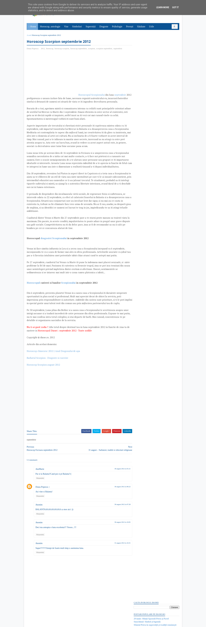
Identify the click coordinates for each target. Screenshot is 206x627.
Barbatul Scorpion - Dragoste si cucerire (48, 375)
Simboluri (77, 26)
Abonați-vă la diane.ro (141, 420)
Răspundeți (40, 495)
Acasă (29, 35)
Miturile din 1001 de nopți (145, 378)
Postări (139, 173)
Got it (175, 7)
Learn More (162, 7)
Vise (66, 26)
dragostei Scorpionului (54, 248)
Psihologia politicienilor (144, 355)
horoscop (50, 49)
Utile (151, 26)
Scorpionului (69, 296)
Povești (129, 26)
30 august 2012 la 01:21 (117, 486)
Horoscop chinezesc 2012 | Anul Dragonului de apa (53, 368)
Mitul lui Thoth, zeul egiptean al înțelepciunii (153, 400)
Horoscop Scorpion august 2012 (43, 381)
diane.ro (44, 623)
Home (33, 26)
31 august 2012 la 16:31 (117, 560)
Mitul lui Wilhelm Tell (143, 333)
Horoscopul (33, 296)
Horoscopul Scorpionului (92, 94)
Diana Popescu (42, 504)
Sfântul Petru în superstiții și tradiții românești (154, 58)
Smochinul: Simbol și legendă (146, 54)
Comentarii (141, 178)
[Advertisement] (52, 74)
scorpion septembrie (104, 49)
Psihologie (117, 26)
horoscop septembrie (79, 49)
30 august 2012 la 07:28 (117, 521)
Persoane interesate (156, 420)
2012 (43, 49)
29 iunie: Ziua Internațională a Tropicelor (152, 61)
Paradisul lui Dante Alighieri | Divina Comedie (154, 311)
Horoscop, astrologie (50, 26)
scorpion (91, 49)
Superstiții (91, 26)
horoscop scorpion (62, 49)
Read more (151, 318)
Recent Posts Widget (139, 411)
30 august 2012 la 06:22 (117, 504)
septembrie (118, 49)
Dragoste (104, 26)
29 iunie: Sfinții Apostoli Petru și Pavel (150, 51)
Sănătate (141, 26)
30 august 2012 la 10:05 (117, 539)
